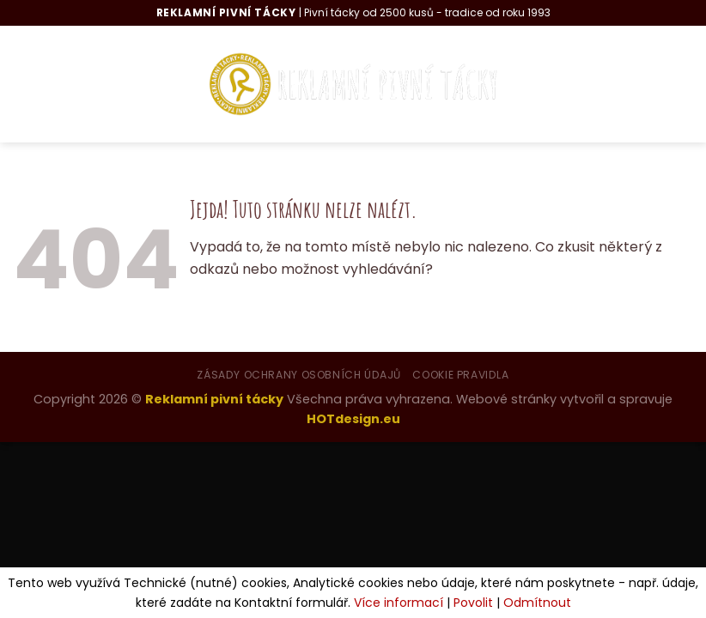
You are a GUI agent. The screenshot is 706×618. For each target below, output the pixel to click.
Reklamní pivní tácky (214, 399)
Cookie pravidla (460, 374)
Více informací (398, 602)
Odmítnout (537, 602)
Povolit (473, 602)
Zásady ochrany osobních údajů (299, 374)
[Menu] (43, 84)
